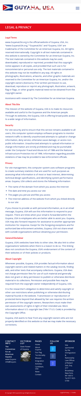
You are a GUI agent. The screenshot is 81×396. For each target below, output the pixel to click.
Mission (38, 358)
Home (37, 344)
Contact (38, 374)
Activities (38, 364)
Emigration (39, 361)
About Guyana (38, 348)
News (37, 371)
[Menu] (76, 8)
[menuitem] (76, 8)
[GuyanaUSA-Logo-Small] (29, 8)
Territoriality (40, 355)
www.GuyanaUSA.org (14, 359)
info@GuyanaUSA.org (14, 362)
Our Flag (38, 352)
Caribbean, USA (39, 367)
